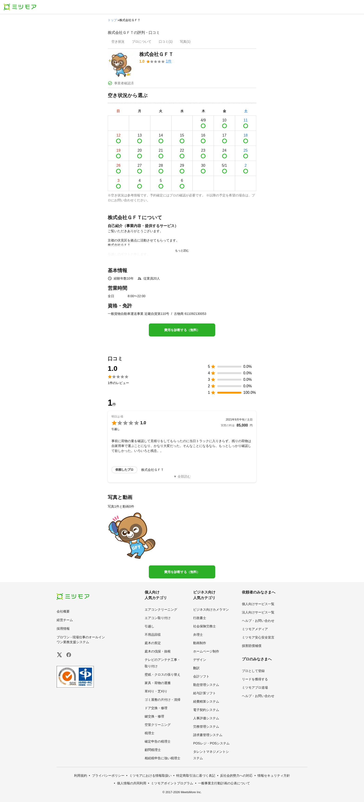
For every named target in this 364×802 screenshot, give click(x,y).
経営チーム (65, 620)
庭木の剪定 (153, 643)
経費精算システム (206, 701)
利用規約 (80, 775)
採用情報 (63, 628)
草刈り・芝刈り (156, 691)
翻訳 (196, 668)
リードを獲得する (255, 679)
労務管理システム (206, 726)
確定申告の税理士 (158, 741)
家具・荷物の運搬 (158, 683)
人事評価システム (206, 718)
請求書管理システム (207, 735)
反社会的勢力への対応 (236, 775)
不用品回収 (153, 634)
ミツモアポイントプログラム (172, 783)
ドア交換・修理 (156, 708)
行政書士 (199, 618)
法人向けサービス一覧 (258, 612)
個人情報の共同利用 (131, 783)
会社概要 (63, 611)
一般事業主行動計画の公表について (224, 783)
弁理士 (198, 634)
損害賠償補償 (251, 646)
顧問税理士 (153, 750)
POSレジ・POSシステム (211, 743)
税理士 (149, 733)
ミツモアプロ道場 (255, 687)
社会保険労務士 (204, 626)
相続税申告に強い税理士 (162, 758)
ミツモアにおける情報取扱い (150, 775)
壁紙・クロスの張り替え (162, 674)
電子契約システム (206, 710)
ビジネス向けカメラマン (211, 609)
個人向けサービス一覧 (258, 604)
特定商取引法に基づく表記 (195, 775)
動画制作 (199, 643)
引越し (149, 626)
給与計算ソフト (204, 693)
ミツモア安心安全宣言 (258, 637)
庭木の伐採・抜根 (158, 651)
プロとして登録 (253, 671)
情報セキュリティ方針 (273, 775)
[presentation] (118, 42)
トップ (112, 20)
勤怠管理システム (206, 685)
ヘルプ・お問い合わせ (258, 621)
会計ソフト (201, 676)
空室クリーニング (158, 725)
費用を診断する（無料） (182, 330)
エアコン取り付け (158, 618)
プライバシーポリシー (108, 775)
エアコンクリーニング (161, 609)
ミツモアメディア (255, 629)
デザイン (199, 660)
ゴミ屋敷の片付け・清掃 (162, 699)
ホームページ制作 (206, 651)
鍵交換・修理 (154, 716)
